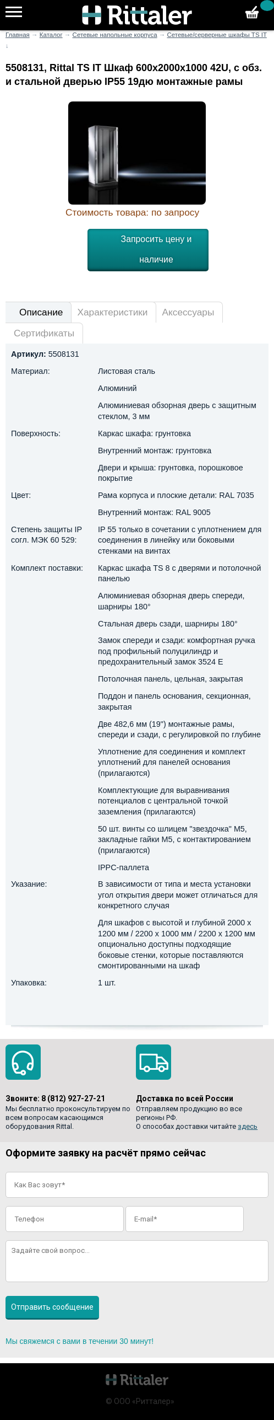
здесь (247, 1126)
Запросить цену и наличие (156, 249)
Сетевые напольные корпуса (115, 34)
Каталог (51, 34)
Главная (18, 34)
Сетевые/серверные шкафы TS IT (216, 34)
